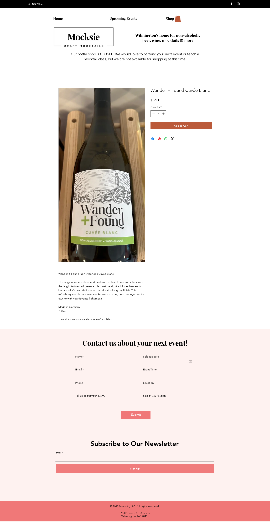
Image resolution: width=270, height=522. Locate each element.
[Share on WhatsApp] (166, 139)
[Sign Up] (135, 468)
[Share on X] (172, 139)
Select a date (151, 356)
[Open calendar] (190, 361)
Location (148, 382)
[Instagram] (238, 4)
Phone (79, 382)
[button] (178, 18)
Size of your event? (154, 395)
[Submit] (135, 415)
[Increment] (164, 114)
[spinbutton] (158, 114)
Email (78, 369)
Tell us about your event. (90, 395)
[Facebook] (231, 4)
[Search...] (41, 4)
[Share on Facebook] (153, 139)
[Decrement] (153, 114)
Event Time (150, 369)
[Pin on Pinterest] (159, 139)
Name (79, 356)
